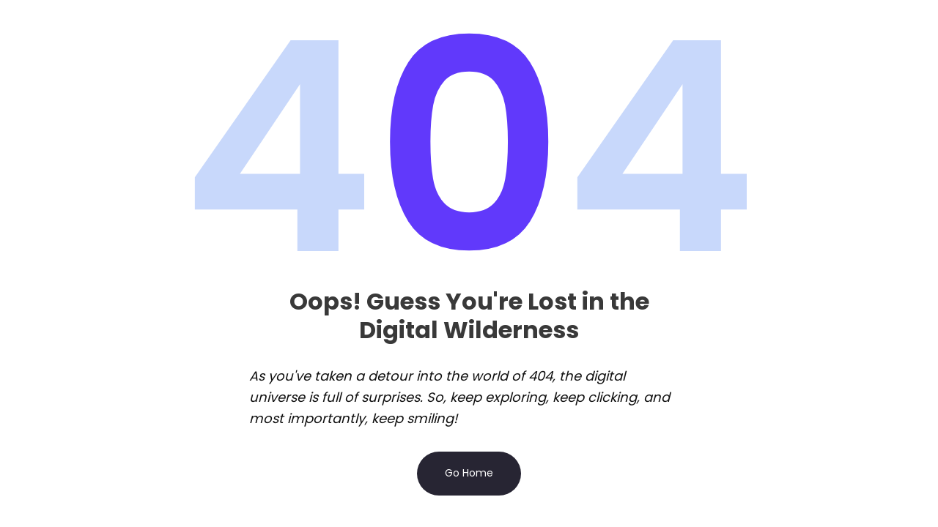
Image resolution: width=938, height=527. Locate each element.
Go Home (469, 473)
